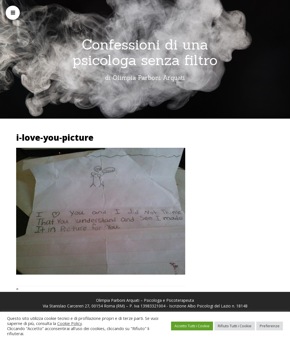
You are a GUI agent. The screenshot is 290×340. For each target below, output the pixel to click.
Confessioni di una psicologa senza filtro (145, 52)
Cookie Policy (69, 323)
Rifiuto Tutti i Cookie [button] (234, 325)
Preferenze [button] (270, 325)
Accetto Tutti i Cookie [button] (192, 325)
